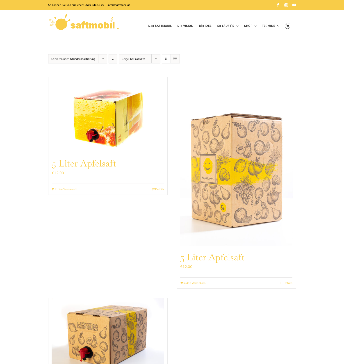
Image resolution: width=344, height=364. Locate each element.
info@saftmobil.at (118, 5)
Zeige (133, 59)
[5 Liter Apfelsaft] (107, 114)
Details (159, 189)
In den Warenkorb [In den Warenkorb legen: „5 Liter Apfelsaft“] (66, 189)
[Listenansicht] (175, 58)
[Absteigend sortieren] (113, 58)
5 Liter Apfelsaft (84, 163)
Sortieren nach (73, 59)
